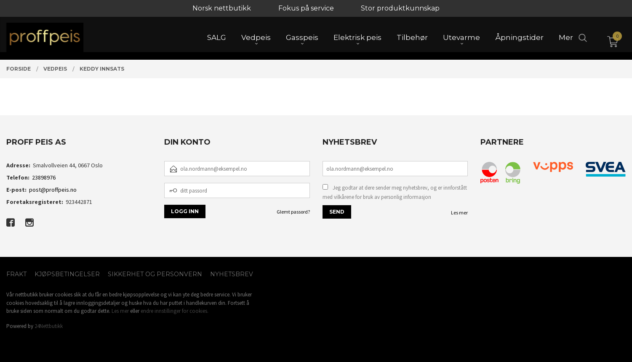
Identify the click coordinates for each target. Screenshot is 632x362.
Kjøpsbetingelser (67, 274)
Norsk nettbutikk (221, 8)
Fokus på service (306, 8)
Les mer (459, 212)
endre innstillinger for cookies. (174, 310)
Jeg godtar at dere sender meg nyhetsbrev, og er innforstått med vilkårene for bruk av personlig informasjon (395, 192)
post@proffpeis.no (53, 189)
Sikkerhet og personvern (155, 274)
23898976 (44, 177)
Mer (566, 38)
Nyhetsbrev (231, 274)
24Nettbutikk (49, 326)
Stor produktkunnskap (400, 8)
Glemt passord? (293, 212)
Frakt (16, 274)
